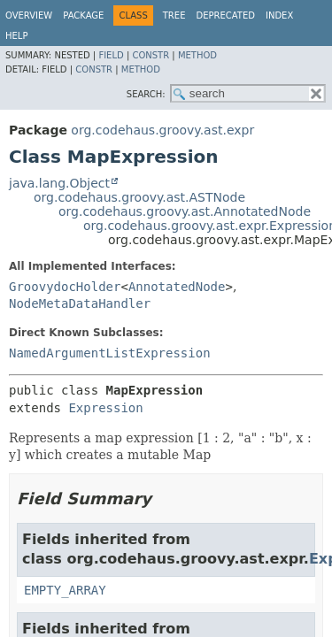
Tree (174, 15)
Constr (150, 55)
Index (279, 15)
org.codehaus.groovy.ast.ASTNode (139, 197)
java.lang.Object (59, 183)
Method (197, 55)
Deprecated (225, 15)
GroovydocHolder (64, 287)
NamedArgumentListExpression (110, 353)
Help (16, 36)
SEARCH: (146, 94)
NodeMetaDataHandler (80, 303)
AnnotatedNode (177, 287)
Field (110, 55)
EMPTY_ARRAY (65, 590)
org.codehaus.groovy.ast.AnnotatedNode (184, 211)
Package (83, 15)
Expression (105, 408)
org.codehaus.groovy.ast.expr (162, 130)
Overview (28, 15)
